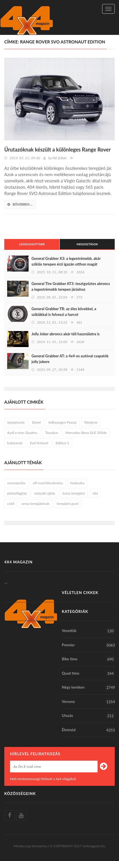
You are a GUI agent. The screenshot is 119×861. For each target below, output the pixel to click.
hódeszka (77, 483)
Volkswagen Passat (62, 422)
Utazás (88, 716)
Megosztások (87, 244)
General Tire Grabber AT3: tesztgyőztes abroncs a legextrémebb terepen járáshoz (70, 286)
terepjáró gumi (67, 503)
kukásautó (15, 443)
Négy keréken (88, 687)
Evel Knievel (39, 443)
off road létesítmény (48, 483)
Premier (88, 645)
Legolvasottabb (32, 244)
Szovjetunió (16, 422)
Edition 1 (62, 443)
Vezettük (88, 631)
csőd (10, 503)
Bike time (88, 659)
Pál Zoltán (59, 158)
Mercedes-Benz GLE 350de (86, 433)
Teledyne (90, 422)
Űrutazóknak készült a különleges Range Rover (57, 149)
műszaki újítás (44, 493)
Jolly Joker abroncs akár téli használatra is (65, 334)
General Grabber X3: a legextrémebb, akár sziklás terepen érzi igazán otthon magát (65, 261)
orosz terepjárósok (35, 503)
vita (95, 493)
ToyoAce (51, 433)
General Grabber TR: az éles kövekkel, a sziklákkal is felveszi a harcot (63, 311)
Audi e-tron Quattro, (22, 433)
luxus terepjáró (74, 493)
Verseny (88, 702)
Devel (36, 422)
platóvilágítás (17, 493)
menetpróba (16, 483)
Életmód (88, 730)
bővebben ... (20, 204)
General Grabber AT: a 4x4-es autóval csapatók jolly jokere (69, 359)
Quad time (88, 673)
